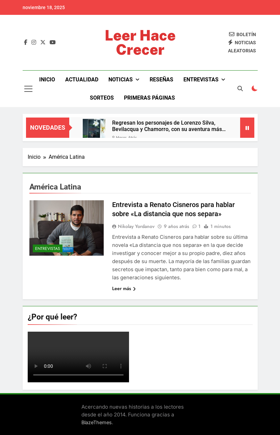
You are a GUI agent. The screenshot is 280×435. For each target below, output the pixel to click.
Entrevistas (201, 79)
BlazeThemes (96, 422)
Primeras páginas (149, 98)
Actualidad (81, 79)
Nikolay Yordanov (136, 226)
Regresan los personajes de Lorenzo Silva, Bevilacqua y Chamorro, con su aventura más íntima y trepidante (167, 126)
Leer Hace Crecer (140, 42)
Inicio (47, 79)
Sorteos (102, 98)
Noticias (120, 79)
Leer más (124, 288)
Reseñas (161, 79)
